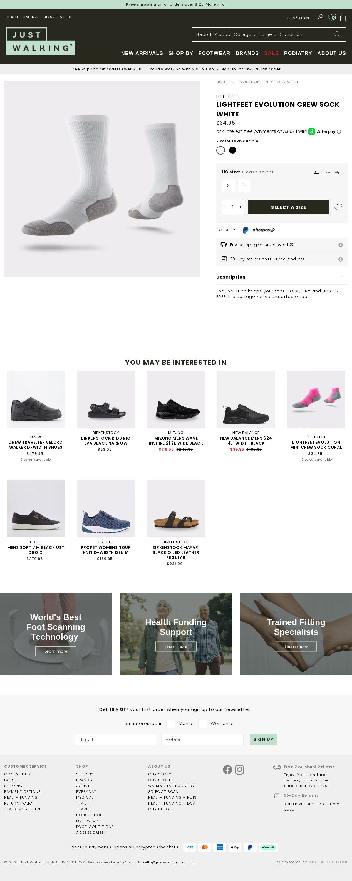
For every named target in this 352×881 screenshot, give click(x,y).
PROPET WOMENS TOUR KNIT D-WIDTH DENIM (106, 550)
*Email (86, 739)
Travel (83, 809)
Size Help (331, 172)
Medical (84, 797)
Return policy (19, 803)
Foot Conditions (95, 826)
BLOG (49, 16)
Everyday (86, 791)
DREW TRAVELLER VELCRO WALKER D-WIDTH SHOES (36, 445)
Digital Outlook (328, 862)
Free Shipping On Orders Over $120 (106, 69)
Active (83, 785)
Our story (159, 774)
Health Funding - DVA (171, 803)
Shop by (84, 774)
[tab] (282, 277)
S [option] (228, 185)
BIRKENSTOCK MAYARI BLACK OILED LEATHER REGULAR (175, 552)
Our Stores (161, 780)
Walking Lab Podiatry (171, 785)
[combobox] (269, 34)
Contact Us (17, 774)
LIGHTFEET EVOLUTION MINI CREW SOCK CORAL (316, 445)
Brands (84, 780)
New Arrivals (142, 53)
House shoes (90, 815)
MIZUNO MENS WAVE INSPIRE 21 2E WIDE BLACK (176, 440)
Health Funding (22, 16)
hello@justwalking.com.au (168, 862)
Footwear (87, 820)
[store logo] (40, 41)
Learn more (55, 651)
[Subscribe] (263, 739)
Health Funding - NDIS (172, 797)
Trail (81, 803)
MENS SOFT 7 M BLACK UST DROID (36, 550)
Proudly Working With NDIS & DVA (181, 69)
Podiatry (298, 53)
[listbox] (282, 187)
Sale (271, 53)
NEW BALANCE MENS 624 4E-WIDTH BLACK (246, 440)
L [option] (245, 185)
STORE (66, 16)
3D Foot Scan (163, 791)
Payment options (22, 791)
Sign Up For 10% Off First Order (251, 69)
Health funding (21, 797)
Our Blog (158, 809)
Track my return (22, 809)
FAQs (9, 780)
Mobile (173, 739)
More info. (216, 4)
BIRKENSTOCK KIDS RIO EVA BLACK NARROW (106, 440)
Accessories (90, 832)
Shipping (13, 785)
